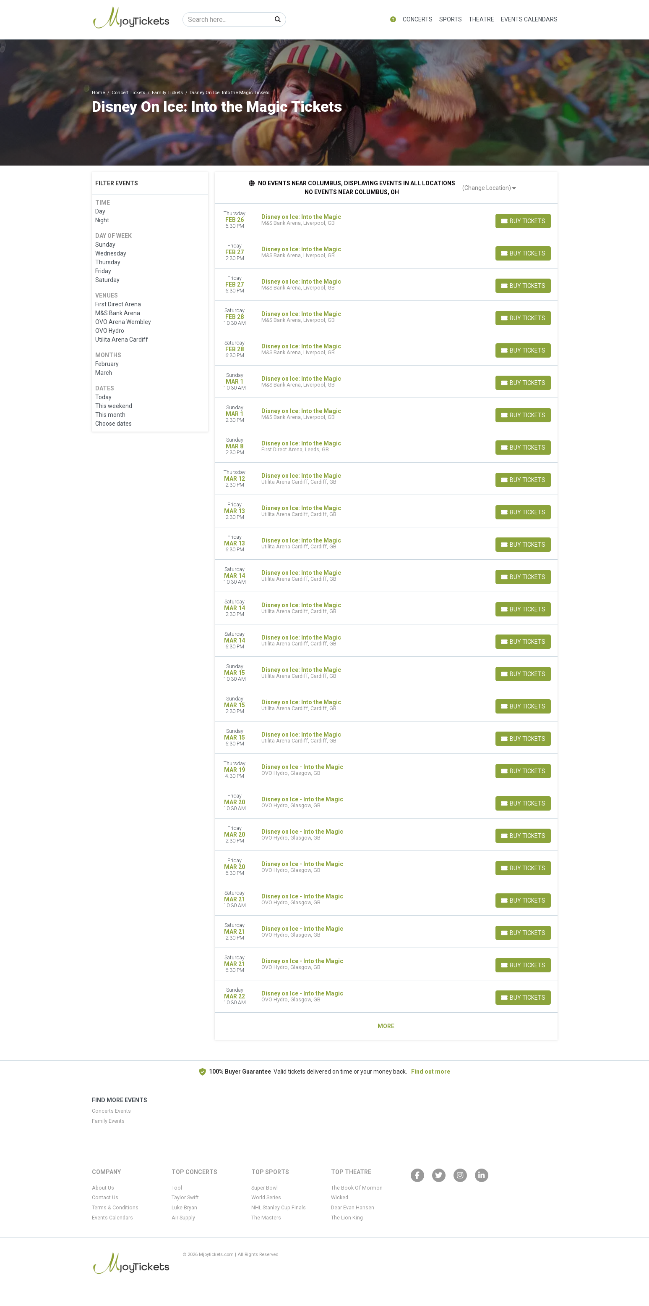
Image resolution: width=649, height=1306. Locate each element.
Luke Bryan (184, 1208)
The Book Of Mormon (357, 1188)
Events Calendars (529, 19)
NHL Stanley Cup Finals (278, 1208)
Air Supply (183, 1218)
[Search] (226, 19)
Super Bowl (264, 1188)
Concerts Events (111, 1111)
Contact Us (105, 1198)
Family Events (108, 1121)
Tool (177, 1188)
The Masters (266, 1218)
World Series (266, 1198)
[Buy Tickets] (523, 221)
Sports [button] (450, 19)
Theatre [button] (481, 19)
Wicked (339, 1198)
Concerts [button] (418, 19)
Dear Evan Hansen (352, 1208)
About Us (103, 1188)
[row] (386, 220)
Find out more (430, 1071)
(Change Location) (489, 187)
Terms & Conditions (115, 1208)
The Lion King (347, 1218)
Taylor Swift (185, 1198)
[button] (393, 19)
